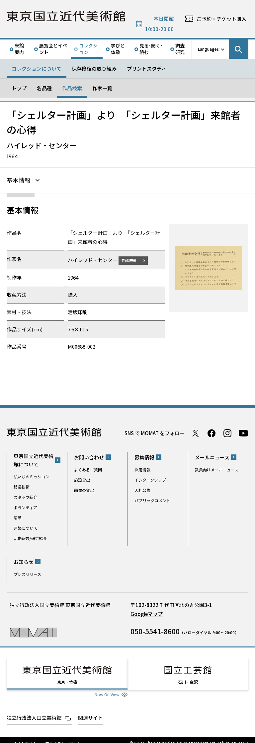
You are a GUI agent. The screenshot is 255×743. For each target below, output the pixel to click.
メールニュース (212, 456)
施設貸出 (82, 479)
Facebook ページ (211, 432)
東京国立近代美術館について (33, 459)
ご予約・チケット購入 (221, 18)
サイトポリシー (27, 736)
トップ (19, 88)
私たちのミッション (31, 475)
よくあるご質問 (88, 468)
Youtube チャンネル (243, 432)
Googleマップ (146, 612)
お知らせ (24, 560)
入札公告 (142, 489)
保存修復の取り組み (94, 68)
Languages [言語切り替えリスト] (208, 49)
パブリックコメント (152, 499)
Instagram (227, 432)
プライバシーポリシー (65, 736)
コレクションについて (36, 68)
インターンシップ (150, 479)
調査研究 (180, 48)
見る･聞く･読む (151, 48)
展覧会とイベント (53, 48)
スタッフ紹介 (26, 496)
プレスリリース (27, 573)
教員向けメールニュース (216, 468)
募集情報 (144, 456)
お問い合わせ (89, 456)
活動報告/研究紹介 (30, 537)
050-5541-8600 (155, 630)
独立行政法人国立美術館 (34, 710)
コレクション (88, 48)
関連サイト (90, 710)
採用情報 (142, 468)
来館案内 (19, 48)
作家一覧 (102, 88)
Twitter (196, 432)
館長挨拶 (22, 486)
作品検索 (72, 88)
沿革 (18, 516)
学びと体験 (118, 48)
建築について (26, 527)
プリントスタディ (146, 68)
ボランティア (25, 506)
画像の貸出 (84, 489)
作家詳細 (132, 259)
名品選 (44, 88)
